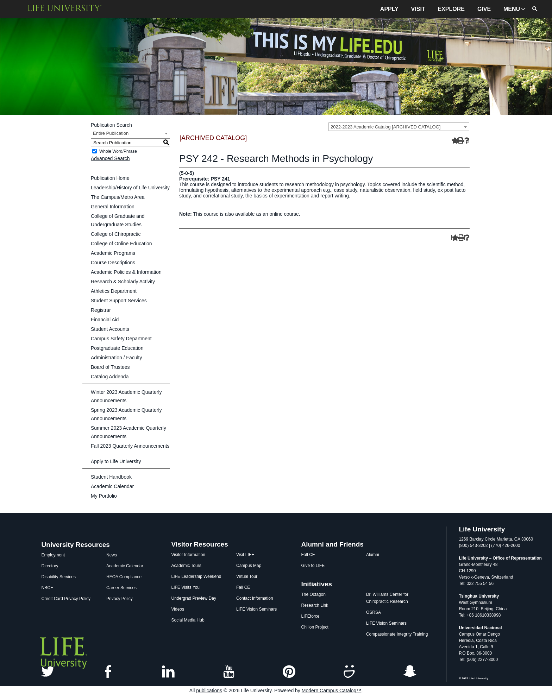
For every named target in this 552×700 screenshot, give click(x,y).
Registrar (101, 310)
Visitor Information (188, 554)
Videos (177, 609)
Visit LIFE (245, 554)
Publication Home (110, 178)
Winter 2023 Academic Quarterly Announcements (126, 396)
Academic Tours (186, 565)
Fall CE (243, 587)
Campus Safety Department (121, 338)
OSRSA (373, 612)
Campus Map (248, 565)
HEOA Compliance (124, 576)
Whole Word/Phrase (118, 151)
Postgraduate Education (117, 348)
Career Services (121, 587)
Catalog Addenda (109, 376)
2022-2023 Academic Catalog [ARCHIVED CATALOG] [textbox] (385, 127)
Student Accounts (110, 329)
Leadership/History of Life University (130, 187)
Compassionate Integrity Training (397, 634)
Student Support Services (119, 300)
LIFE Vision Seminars (256, 609)
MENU (511, 9)
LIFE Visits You (185, 587)
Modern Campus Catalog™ (332, 690)
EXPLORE (451, 9)
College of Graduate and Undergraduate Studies (118, 220)
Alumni (372, 554)
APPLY (389, 9)
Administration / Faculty (116, 357)
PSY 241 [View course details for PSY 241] (220, 179)
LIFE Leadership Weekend (196, 576)
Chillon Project (314, 627)
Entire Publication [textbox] (110, 133)
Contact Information (254, 598)
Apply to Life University (116, 461)
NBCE (47, 587)
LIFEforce (310, 616)
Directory (50, 565)
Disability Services (59, 576)
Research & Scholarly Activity (123, 281)
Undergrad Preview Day (193, 598)
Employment (53, 555)
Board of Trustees (110, 367)
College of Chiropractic (116, 234)
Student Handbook (111, 477)
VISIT (418, 9)
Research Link (314, 605)
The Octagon (313, 594)
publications (209, 690)
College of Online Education (121, 243)
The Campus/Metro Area (118, 197)
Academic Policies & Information (126, 272)
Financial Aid (105, 319)
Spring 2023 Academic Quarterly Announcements (126, 414)
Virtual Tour (246, 576)
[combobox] (398, 126)
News (111, 555)
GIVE (484, 9)
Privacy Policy (119, 598)
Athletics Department (114, 291)
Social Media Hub (188, 620)
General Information (112, 206)
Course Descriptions (113, 262)
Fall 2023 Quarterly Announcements (130, 446)
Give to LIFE (313, 565)
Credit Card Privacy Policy (66, 598)
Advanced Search (110, 158)
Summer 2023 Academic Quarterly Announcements (128, 432)
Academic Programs (113, 253)
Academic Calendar (112, 486)
